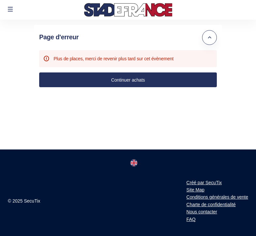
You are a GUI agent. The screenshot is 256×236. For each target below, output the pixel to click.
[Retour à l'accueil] (128, 10)
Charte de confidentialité (211, 204)
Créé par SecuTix (204, 182)
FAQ (191, 219)
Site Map (195, 189)
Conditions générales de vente (217, 197)
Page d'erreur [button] (59, 37)
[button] (10, 9)
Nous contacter (201, 211)
